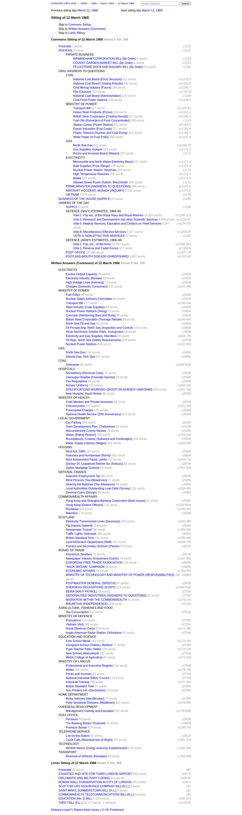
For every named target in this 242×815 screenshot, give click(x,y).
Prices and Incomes (79, 673)
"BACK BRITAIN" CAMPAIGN (85, 566)
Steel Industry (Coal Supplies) (85, 307)
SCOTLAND (66, 517)
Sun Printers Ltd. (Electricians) (86, 690)
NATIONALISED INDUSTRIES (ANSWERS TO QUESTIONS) (106, 595)
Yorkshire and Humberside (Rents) (88, 455)
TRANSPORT (67, 752)
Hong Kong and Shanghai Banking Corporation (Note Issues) (105, 500)
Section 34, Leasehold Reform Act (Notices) (94, 463)
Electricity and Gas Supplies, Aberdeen (91, 336)
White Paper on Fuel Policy (91, 137)
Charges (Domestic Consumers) (87, 286)
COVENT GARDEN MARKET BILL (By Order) (103, 62)
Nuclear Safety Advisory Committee (89, 298)
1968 (94, 3)
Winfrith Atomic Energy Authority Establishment (96, 748)
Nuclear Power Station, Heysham (95, 170)
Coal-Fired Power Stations (90, 99)
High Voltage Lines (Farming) (85, 282)
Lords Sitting (76, 32)
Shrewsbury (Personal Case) (85, 373)
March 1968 (108, 3)
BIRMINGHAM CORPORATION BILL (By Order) (104, 58)
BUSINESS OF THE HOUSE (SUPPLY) (84, 198)
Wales (77, 178)
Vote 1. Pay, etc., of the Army (92, 244)
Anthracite (72, 364)
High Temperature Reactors (91, 174)
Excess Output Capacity (81, 274)
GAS (69, 141)
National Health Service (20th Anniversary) (93, 414)
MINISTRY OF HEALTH (74, 397)
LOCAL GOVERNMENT (74, 418)
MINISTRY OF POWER (81, 104)
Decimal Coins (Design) (81, 492)
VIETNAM (72, 194)
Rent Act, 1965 (75, 451)
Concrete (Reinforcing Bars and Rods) (91, 315)
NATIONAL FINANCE (72, 472)
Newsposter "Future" (79, 529)
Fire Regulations (76, 381)
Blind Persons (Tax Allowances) (86, 480)
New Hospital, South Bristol (84, 393)
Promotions (73, 620)
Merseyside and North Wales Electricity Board (103, 161)
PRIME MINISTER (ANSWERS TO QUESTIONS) (98, 186)
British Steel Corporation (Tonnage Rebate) (94, 319)
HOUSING (65, 447)
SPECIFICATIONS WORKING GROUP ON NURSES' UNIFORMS (109, 389)
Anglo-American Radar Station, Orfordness (94, 632)
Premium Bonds (76, 727)
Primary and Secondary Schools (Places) (93, 546)
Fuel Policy (73, 294)
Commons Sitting (79, 24)
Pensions (72, 719)
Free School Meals (78, 641)
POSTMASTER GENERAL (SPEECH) (91, 583)
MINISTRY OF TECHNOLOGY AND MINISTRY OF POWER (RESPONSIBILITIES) (120, 574)
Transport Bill (81, 108)
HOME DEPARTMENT (73, 694)
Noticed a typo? (61, 809)
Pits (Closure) (82, 91)
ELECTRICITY (75, 157)
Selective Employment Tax (83, 476)
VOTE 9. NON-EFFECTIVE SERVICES (99, 235)
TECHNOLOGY (68, 743)
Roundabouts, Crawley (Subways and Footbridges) (99, 438)
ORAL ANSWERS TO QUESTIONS (81, 71)
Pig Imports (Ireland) (79, 525)
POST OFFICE (75, 252)
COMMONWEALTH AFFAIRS (77, 496)
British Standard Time (80, 537)
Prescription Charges (79, 410)
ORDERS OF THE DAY (73, 202)
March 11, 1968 (87, 10)
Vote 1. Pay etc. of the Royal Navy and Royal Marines (108, 215)
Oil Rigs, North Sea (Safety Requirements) (93, 340)
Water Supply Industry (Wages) (86, 443)
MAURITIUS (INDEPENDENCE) (87, 603)
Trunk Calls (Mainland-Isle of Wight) (89, 739)
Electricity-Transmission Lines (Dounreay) (93, 521)
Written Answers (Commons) (87, 28)
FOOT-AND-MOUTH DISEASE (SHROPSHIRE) (97, 256)
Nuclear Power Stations (81, 344)
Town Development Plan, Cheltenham (90, 426)
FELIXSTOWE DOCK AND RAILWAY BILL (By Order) (108, 66)
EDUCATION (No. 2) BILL (75, 798)
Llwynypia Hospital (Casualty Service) (90, 377)
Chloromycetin (75, 406)
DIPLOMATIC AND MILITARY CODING (84, 778)
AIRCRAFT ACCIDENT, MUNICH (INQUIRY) (95, 190)
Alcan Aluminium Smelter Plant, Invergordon (94, 331)
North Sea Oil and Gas (80, 323)
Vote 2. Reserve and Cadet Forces (95, 248)
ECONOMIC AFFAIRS (80, 570)
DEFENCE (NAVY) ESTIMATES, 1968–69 (93, 211)
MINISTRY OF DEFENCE (75, 616)
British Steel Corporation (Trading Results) (100, 116)
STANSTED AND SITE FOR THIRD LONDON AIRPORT (95, 773)
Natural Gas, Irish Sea (80, 356)
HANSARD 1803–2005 (63, 3)
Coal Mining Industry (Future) (92, 87)
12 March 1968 (126, 3)
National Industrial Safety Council (87, 678)
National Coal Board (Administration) (97, 95)
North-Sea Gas (76, 352)
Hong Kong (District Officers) (84, 505)
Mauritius (72, 513)
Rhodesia (72, 509)
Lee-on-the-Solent (77, 735)
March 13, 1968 (152, 10)
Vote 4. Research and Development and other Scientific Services (115, 219)
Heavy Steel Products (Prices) (92, 112)
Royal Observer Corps (80, 628)
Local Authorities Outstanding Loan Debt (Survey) (98, 488)
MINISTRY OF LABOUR (74, 661)
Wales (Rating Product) (81, 434)
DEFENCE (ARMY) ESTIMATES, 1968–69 (94, 240)
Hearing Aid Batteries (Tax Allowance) (90, 484)
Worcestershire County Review (86, 430)
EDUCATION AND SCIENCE (77, 636)
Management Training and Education (90, 710)
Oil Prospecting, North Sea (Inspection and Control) (99, 327)
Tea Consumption (77, 612)
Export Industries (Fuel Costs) (92, 128)
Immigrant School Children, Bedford (89, 645)
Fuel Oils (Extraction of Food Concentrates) (101, 120)
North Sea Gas (83, 145)
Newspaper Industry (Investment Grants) (92, 558)
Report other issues (86, 809)
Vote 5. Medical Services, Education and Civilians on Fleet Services (117, 223)
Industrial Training (77, 682)
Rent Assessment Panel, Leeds (86, 459)
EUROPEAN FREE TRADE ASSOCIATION (94, 562)
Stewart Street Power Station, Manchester (100, 182)
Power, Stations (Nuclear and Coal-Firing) (100, 132)
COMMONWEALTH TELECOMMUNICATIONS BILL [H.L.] (96, 794)
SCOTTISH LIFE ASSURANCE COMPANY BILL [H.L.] (93, 786)
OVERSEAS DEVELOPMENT (78, 706)
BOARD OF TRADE (71, 550)
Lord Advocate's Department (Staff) (89, 542)
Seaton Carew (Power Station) (93, 124)
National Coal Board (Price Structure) (97, 79)
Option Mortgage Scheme (82, 467)
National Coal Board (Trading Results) (98, 83)
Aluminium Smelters (79, 554)
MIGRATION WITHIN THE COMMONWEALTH (96, 599)
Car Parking (73, 422)
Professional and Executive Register (89, 665)
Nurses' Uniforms (77, 385)
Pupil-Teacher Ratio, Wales (83, 649)
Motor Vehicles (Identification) (85, 698)
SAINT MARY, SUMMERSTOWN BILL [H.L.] (87, 790)
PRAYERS (65, 50)
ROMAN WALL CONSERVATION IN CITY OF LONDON (94, 782)
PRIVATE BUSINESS (80, 54)
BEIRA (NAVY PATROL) (81, 591)
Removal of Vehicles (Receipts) (86, 756)
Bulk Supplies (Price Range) (91, 165)
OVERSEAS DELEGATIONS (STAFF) (90, 587)
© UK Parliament (113, 809)
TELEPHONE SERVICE (74, 731)
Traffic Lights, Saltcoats (81, 533)
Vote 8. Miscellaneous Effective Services (99, 231)
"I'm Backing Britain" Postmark (85, 723)
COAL (70, 75)
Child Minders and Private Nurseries (89, 401)
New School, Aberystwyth (82, 653)
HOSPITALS (66, 369)
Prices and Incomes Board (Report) (96, 153)
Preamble (64, 46)
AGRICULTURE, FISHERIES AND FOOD (85, 607)
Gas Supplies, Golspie (87, 149)
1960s (84, 3)
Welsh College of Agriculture (84, 657)
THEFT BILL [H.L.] (70, 802)
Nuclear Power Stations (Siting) (86, 311)
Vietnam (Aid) (75, 624)
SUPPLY (71, 207)
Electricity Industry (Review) (84, 278)
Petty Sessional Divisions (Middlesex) (90, 702)
